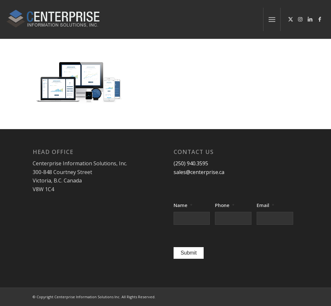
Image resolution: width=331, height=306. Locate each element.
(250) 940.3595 (191, 163)
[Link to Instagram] (300, 19)
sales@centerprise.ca (199, 172)
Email (265, 205)
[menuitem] (272, 19)
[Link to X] (290, 19)
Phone (224, 205)
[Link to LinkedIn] (310, 19)
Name (183, 205)
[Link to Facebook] (320, 19)
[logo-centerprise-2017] (60, 19)
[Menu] (272, 19)
